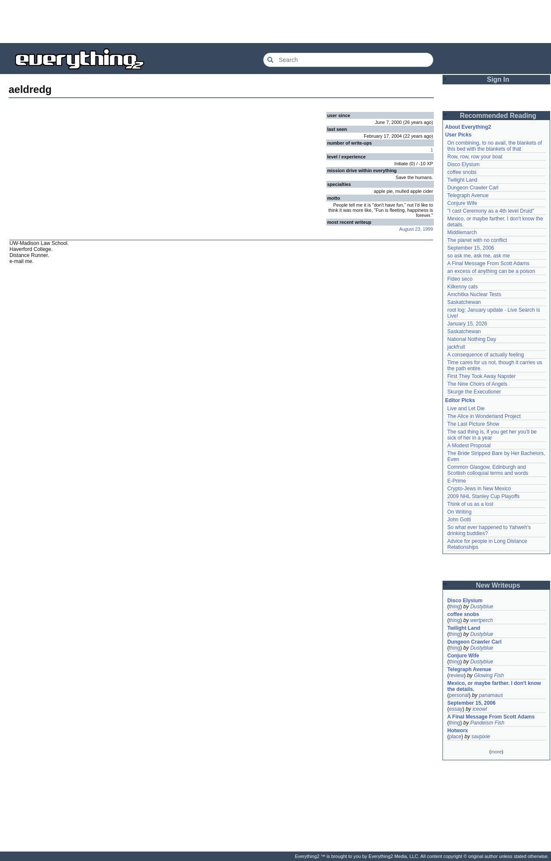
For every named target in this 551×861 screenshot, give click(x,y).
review (456, 675)
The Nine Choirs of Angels (477, 384)
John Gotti (459, 520)
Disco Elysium (463, 164)
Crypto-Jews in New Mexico (479, 489)
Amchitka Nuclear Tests (474, 294)
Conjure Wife (462, 203)
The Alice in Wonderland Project (484, 416)
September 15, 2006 (470, 248)
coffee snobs (462, 172)
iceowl (480, 709)
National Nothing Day (471, 339)
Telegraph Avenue (468, 195)
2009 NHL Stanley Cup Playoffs (483, 496)
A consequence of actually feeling (485, 355)
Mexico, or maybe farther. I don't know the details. (494, 686)
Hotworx (457, 731)
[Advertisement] (275, 21)
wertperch (481, 620)
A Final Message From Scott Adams (488, 263)
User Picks (458, 135)
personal (459, 695)
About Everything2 (468, 127)
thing (454, 607)
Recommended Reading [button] (498, 115)
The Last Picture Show (473, 424)
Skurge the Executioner (474, 392)
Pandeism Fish (487, 723)
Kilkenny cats (462, 287)
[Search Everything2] (348, 60)
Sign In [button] (498, 79)
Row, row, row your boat (474, 157)
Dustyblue (481, 607)
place (455, 737)
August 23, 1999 (416, 229)
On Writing (459, 512)
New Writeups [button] (498, 585)
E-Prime (456, 481)
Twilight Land (462, 180)
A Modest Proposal (469, 446)
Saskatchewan (464, 302)
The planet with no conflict (477, 240)
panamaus (491, 695)
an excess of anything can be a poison (491, 271)
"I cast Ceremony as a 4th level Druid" (490, 211)
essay (455, 709)
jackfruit (456, 347)
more (496, 751)
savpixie (480, 737)
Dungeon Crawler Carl (472, 188)
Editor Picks (460, 400)
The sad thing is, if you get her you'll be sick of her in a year (492, 435)
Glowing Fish (489, 675)
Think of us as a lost (470, 504)
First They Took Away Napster (481, 376)
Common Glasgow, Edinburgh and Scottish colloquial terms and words (487, 470)
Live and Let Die (466, 409)
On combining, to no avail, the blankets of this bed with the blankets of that (494, 146)
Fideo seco (460, 279)
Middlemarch (462, 232)
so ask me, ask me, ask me (478, 256)
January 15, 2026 (467, 324)
